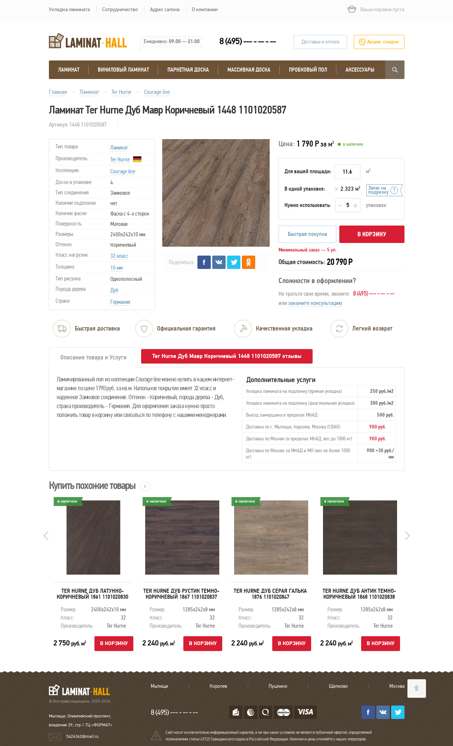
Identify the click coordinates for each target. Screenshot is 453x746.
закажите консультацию (315, 302)
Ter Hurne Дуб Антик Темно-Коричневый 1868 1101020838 (359, 594)
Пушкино (278, 686)
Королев (218, 686)
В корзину (371, 234)
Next (407, 535)
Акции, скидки (383, 42)
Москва (396, 686)
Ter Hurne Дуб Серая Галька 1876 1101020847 (270, 594)
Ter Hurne (120, 159)
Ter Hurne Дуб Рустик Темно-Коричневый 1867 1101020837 (181, 594)
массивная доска (248, 69)
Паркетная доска (188, 69)
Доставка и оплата (320, 42)
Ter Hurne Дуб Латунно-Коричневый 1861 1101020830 (92, 594)
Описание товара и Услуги (93, 357)
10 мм (116, 267)
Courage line (122, 171)
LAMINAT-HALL (84, 689)
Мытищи (159, 686)
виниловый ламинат (123, 69)
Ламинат (68, 69)
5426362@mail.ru (82, 736)
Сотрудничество (120, 9)
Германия (120, 302)
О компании (204, 9)
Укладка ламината (69, 9)
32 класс (119, 256)
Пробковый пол (308, 69)
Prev (46, 535)
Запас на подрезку (378, 190)
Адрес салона (165, 9)
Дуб (114, 290)
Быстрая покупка (307, 234)
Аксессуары (360, 69)
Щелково (338, 686)
